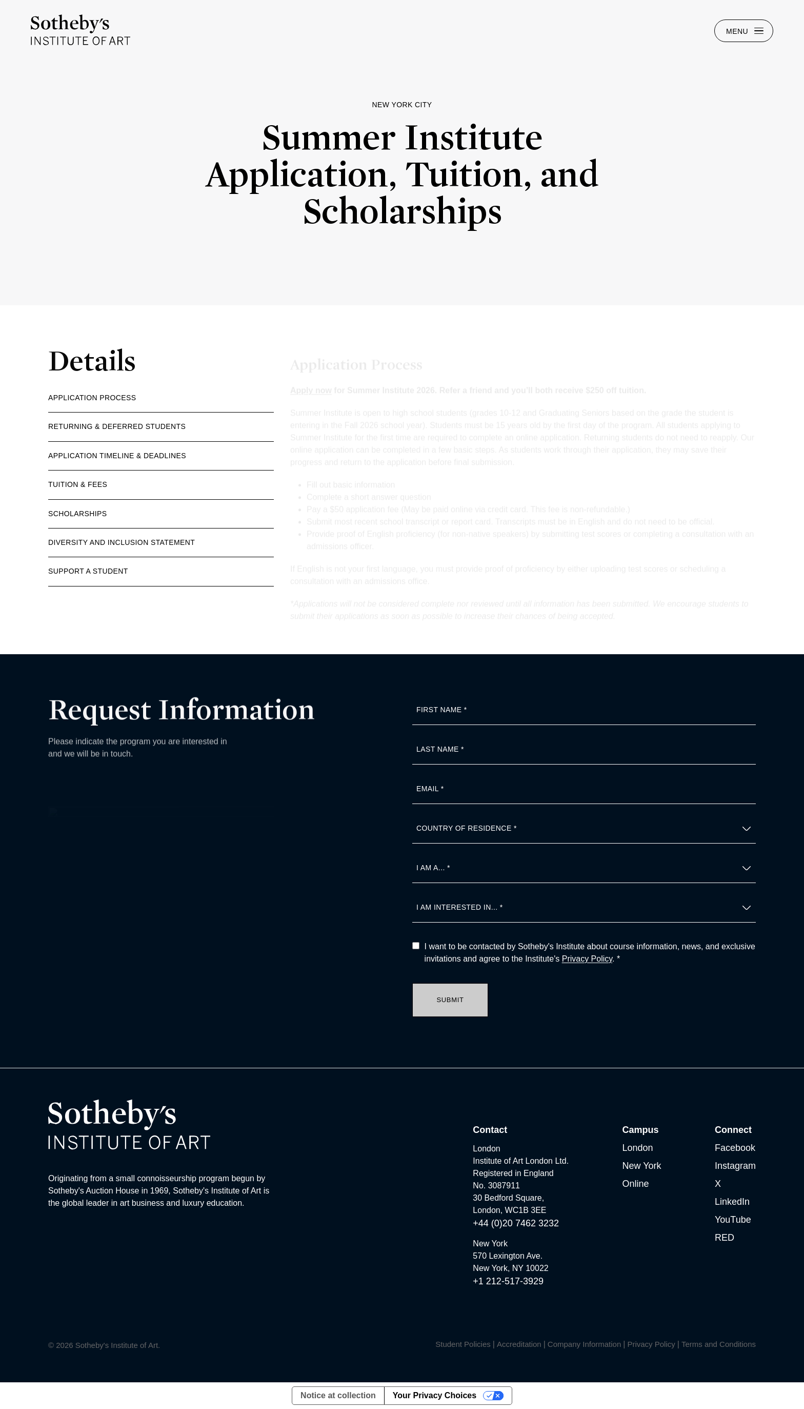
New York (641, 1166)
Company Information (584, 1344)
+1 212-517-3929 (508, 1281)
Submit (450, 1000)
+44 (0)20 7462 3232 (516, 1223)
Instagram (735, 1166)
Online (635, 1184)
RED (724, 1237)
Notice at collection (338, 1395)
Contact (490, 1130)
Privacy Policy (587, 958)
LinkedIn (732, 1202)
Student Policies (463, 1344)
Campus (640, 1130)
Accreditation (519, 1344)
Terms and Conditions (718, 1344)
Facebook (735, 1148)
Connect (733, 1130)
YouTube (733, 1220)
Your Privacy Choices (434, 1395)
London (637, 1148)
